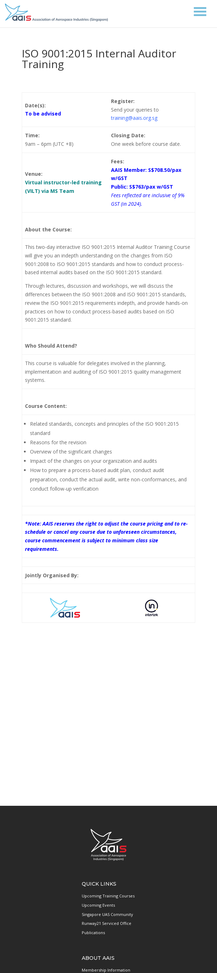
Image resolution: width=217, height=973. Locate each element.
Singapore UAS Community (107, 914)
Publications (93, 932)
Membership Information (106, 970)
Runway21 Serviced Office (106, 923)
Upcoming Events (98, 905)
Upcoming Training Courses (108, 895)
